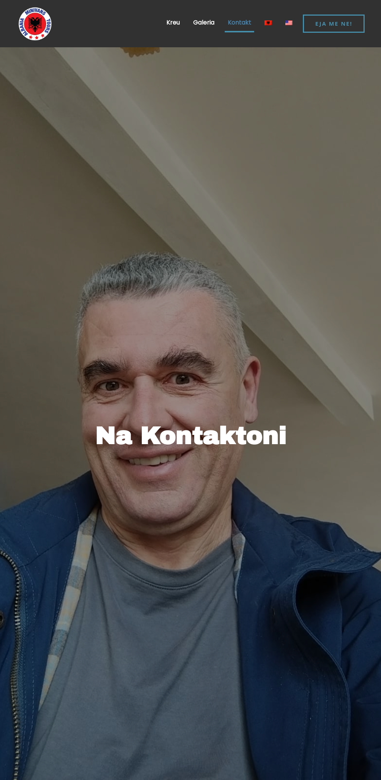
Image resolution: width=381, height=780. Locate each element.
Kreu (173, 22)
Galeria (203, 22)
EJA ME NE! (333, 23)
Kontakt (239, 22)
